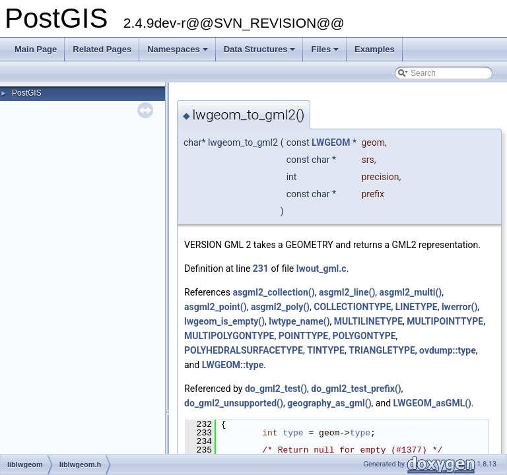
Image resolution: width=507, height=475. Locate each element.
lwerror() (459, 306)
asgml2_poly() (280, 306)
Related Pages (102, 49)
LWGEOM (331, 142)
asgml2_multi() (411, 292)
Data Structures (261, 52)
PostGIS (27, 93)
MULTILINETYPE (368, 321)
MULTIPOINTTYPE (445, 321)
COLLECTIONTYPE (352, 306)
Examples (375, 49)
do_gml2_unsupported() (233, 403)
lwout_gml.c (321, 268)
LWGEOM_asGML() (432, 403)
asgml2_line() (347, 292)
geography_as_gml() (329, 403)
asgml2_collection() (273, 292)
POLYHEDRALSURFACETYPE (243, 350)
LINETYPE (416, 306)
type (293, 433)
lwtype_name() (299, 321)
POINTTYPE (304, 336)
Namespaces (178, 52)
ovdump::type (447, 350)
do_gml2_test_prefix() (356, 388)
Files (326, 52)
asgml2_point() (215, 306)
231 (261, 268)
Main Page (36, 49)
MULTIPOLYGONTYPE (229, 336)
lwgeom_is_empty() (224, 321)
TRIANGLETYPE (382, 350)
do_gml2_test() (276, 388)
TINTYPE (326, 350)
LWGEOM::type (233, 365)
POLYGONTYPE (363, 336)
